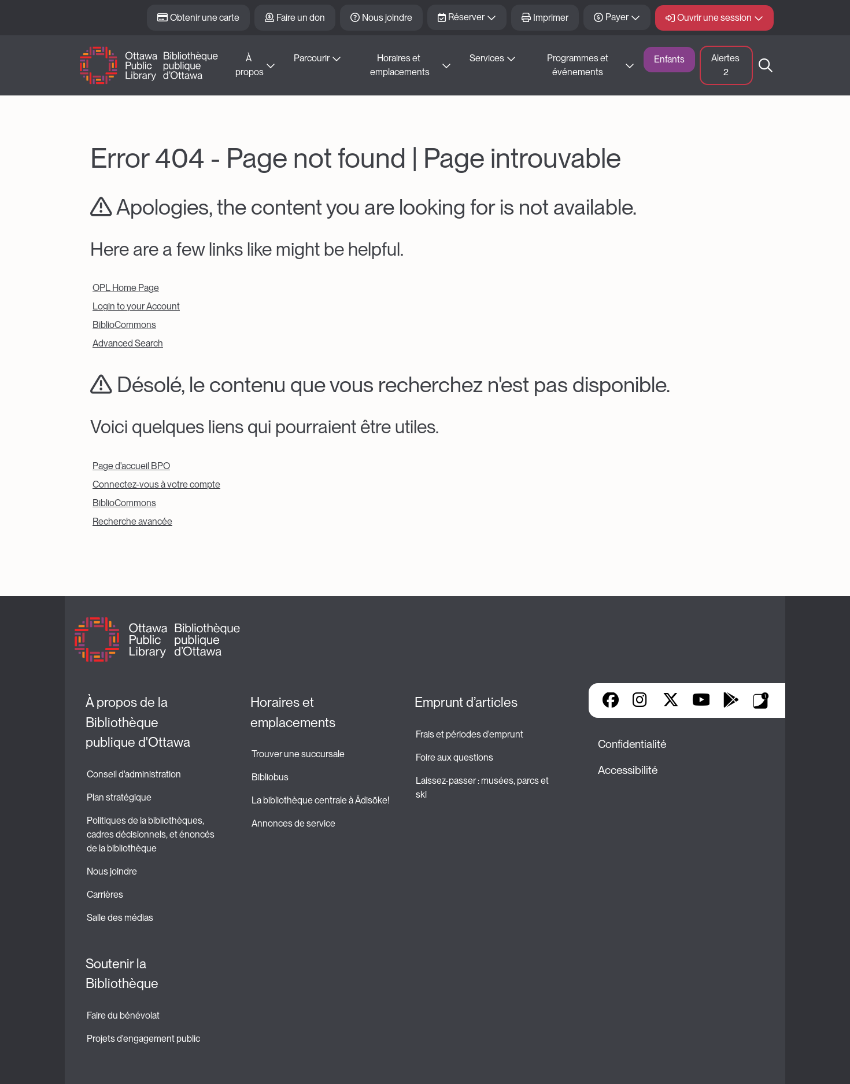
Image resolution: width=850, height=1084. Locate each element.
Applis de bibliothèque (761, 700)
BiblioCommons (124, 324)
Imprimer (550, 17)
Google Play (731, 701)
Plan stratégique (119, 797)
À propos (249, 65)
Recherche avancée (132, 521)
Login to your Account (136, 306)
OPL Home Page (126, 287)
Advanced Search (128, 343)
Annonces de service (293, 823)
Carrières (105, 894)
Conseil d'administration (134, 774)
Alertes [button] (726, 65)
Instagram (641, 701)
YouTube (701, 701)
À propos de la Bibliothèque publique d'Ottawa (138, 722)
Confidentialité (632, 744)
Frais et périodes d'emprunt (469, 734)
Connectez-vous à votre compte (156, 484)
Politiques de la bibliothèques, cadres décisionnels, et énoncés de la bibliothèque (151, 834)
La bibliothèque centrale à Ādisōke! (320, 800)
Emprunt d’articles (466, 702)
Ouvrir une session (714, 17)
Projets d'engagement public (143, 1038)
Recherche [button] (765, 65)
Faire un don (300, 17)
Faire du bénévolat (123, 1015)
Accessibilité (627, 770)
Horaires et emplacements (400, 65)
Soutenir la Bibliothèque (122, 974)
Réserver (466, 17)
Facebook (611, 701)
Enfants (669, 59)
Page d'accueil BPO (131, 465)
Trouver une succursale (298, 754)
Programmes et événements (578, 65)
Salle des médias (120, 917)
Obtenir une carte (204, 17)
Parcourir (312, 58)
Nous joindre (387, 17)
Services (487, 58)
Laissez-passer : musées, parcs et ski (483, 787)
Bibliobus (270, 777)
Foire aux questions (454, 757)
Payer (617, 17)
